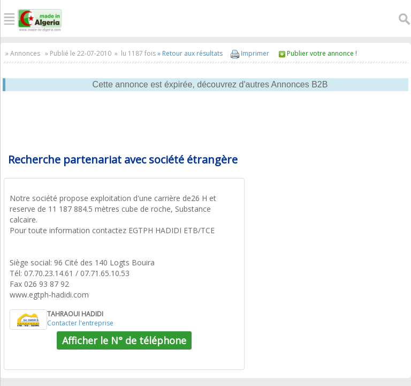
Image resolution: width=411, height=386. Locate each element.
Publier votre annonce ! (322, 53)
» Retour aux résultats (190, 53)
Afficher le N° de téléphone (124, 340)
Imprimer (250, 53)
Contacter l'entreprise (80, 323)
